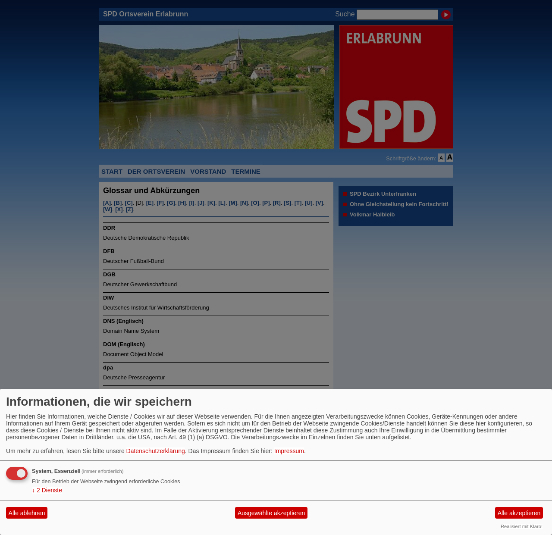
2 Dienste (47, 490)
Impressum (289, 450)
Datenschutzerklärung (155, 450)
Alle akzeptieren (519, 513)
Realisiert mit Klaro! (522, 526)
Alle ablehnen (27, 513)
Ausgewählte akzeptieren (271, 513)
